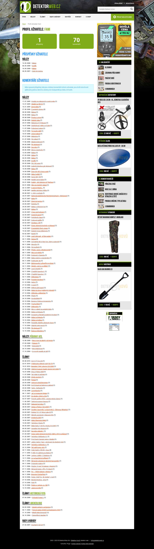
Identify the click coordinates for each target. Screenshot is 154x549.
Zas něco (34, 147)
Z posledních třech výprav (39, 228)
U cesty (33, 285)
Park (32, 482)
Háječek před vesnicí (38, 325)
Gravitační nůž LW (37, 525)
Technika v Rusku (37, 423)
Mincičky (34, 244)
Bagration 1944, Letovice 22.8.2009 (42, 366)
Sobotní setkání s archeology (41, 507)
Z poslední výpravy (37, 109)
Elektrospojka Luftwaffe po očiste (42, 263)
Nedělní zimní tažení (37, 180)
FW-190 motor (35, 163)
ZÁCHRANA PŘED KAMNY (112, 73)
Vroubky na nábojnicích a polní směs (43, 101)
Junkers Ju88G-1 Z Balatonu (40, 455)
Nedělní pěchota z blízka (39, 190)
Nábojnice (34, 136)
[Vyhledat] (131, 9)
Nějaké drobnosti (36, 142)
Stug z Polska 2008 (37, 372)
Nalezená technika (37, 404)
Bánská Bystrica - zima (38, 480)
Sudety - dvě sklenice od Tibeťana (42, 182)
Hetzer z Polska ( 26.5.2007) (40, 407)
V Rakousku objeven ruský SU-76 (42, 363)
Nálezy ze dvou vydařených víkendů (42, 290)
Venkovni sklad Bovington (39, 382)
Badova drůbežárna (37, 331)
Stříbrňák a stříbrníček (38, 293)
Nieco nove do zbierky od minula (42, 340)
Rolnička (34, 204)
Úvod (24, 17)
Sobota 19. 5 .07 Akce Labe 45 (41, 412)
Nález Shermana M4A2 (38, 420)
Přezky (33, 296)
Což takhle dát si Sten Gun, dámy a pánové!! (45, 242)
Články (42, 17)
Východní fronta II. (38, 497)
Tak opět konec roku (37, 447)
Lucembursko (35, 390)
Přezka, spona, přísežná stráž (40, 250)
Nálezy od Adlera (36, 320)
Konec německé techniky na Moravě (43, 225)
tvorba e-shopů (76, 544)
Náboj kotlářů (35, 174)
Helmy (33, 282)
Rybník (33, 234)
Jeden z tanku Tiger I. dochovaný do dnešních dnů (47, 442)
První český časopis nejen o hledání (42, 439)
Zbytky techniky (36, 377)
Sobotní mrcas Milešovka (39, 231)
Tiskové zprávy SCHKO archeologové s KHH (46, 510)
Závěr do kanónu (37, 71)
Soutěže (68, 17)
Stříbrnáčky (35, 306)
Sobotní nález (35, 120)
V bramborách (110, 89)
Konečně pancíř (36, 215)
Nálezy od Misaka (37, 312)
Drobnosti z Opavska (38, 255)
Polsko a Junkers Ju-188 (39, 485)
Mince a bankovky (37, 150)
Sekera (33, 239)
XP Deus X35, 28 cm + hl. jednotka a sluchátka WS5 (113, 101)
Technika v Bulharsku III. (39, 436)
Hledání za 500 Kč (37, 104)
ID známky (108, 67)
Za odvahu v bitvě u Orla (39, 396)
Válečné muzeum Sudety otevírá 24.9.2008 (45, 369)
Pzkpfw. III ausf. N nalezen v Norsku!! (43, 466)
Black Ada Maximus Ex (105, 269)
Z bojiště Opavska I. (37, 274)
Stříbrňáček (35, 277)
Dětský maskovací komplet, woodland (110, 217)
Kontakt (78, 17)
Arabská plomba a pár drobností (41, 166)
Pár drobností (35, 144)
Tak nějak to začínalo (38, 374)
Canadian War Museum (38, 428)
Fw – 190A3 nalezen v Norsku (40, 472)
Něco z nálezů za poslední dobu (41, 309)
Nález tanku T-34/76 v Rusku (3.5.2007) (44, 426)
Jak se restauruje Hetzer (39, 393)
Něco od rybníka (36, 252)
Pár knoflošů (35, 247)
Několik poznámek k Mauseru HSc (42, 415)
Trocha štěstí (35, 304)
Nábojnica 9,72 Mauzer (38, 123)
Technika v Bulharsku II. (39, 445)
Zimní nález (35, 107)
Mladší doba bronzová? (39, 512)
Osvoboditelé (35, 298)
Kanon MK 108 (36, 177)
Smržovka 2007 (36, 418)
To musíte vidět (36, 131)
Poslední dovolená (37, 279)
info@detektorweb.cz (97, 540)
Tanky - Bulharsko (37, 388)
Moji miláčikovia (37, 348)
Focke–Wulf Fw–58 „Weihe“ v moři (42, 477)
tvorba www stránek (87, 544)
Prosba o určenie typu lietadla (115, 201)
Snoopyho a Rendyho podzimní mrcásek (44, 315)
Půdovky (34, 343)
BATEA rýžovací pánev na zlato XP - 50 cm (111, 146)
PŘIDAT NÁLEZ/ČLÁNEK (122, 17)
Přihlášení (118, 3)
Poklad (33, 380)
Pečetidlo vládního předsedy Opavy (42, 323)
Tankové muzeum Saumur (39, 401)
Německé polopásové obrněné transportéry (45, 461)
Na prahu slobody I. (37, 431)
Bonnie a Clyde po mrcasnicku (41, 301)
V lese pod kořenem (37, 212)
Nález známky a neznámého (40, 258)
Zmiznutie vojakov (37, 463)
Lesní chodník (35, 269)
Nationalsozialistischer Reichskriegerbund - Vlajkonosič (49, 196)
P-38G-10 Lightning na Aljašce (41, 453)
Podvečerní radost (37, 128)
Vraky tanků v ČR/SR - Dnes (40, 450)
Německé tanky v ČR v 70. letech (41, 469)
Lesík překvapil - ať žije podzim (41, 236)
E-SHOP (88, 17)
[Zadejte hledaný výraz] (116, 9)
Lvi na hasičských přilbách (39, 458)
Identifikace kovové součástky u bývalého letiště (116, 195)
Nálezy (32, 17)
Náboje (33, 112)
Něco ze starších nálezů (39, 185)
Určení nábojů (35, 134)
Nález (33, 198)
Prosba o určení (36, 117)
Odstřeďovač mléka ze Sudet (40, 125)
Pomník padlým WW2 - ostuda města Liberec (45, 399)
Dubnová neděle (36, 220)
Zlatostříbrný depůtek (39, 515)
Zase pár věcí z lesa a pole (39, 171)
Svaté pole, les (36, 261)
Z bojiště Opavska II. (38, 271)
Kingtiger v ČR (35, 223)
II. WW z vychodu (36, 193)
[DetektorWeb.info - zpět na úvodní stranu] (41, 7)
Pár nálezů (34, 139)
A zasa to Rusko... (37, 188)
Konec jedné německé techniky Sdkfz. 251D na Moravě (49, 434)
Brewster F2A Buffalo (38, 474)
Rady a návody (55, 17)
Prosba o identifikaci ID (113, 83)
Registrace (130, 3)
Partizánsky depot (37, 217)
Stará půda (35, 346)
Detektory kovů (75, 540)
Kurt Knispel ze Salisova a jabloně (42, 385)
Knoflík (34, 66)
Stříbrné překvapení (37, 288)
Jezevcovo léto (36, 488)
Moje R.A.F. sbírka (111, 189)
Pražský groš (109, 78)
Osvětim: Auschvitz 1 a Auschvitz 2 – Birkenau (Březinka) (49, 409)
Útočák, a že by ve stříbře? (39, 266)
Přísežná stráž (110, 184)
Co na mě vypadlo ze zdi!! (40, 351)
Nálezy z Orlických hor (38, 207)
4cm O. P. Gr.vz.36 (36, 361)
